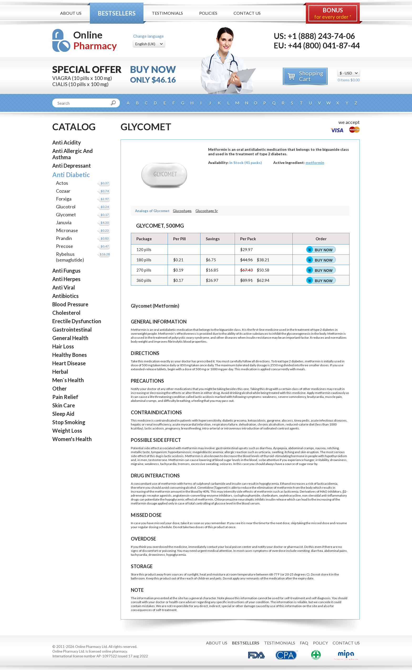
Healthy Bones (69, 355)
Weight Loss (67, 430)
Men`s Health (68, 380)
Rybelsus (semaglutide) (70, 257)
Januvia (63, 222)
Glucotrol (65, 206)
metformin (315, 162)
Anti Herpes (66, 279)
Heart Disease (69, 363)
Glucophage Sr (206, 211)
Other (59, 388)
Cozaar (63, 191)
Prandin (64, 238)
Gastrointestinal (72, 329)
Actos (62, 183)
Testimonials (167, 13)
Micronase (67, 230)
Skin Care (63, 405)
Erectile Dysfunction (76, 321)
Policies (208, 13)
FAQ (304, 642)
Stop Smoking (68, 422)
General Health (70, 338)
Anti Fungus (66, 270)
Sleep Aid (63, 414)
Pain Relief (65, 397)
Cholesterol (66, 312)
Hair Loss (63, 346)
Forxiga (63, 199)
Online (95, 40)
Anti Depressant (71, 165)
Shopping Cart (311, 75)
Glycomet (66, 214)
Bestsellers (117, 13)
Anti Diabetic (71, 174)
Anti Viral (63, 287)
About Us (70, 13)
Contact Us (247, 13)
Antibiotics (65, 296)
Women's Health (72, 439)
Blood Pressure (70, 304)
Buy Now (323, 250)
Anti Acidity (66, 142)
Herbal (60, 371)
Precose (64, 246)
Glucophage (182, 211)
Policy (320, 642)
